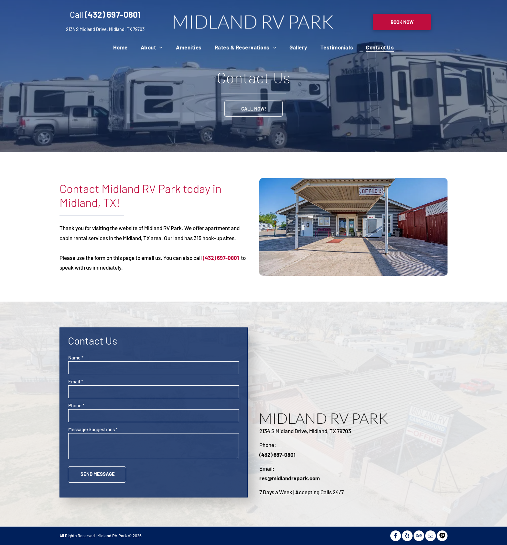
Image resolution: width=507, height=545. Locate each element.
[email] (430, 535)
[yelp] (407, 535)
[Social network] (442, 535)
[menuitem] (120, 47)
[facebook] (395, 535)
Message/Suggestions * (93, 429)
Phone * (76, 405)
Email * (75, 381)
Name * (75, 357)
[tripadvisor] (419, 535)
